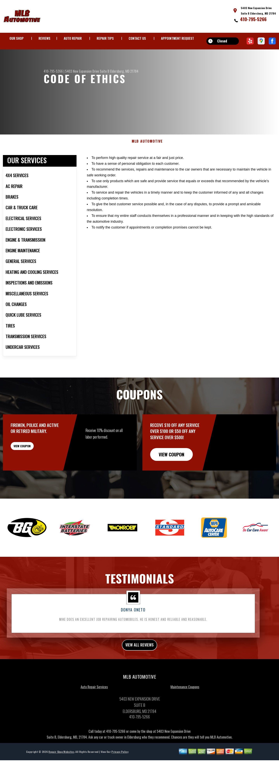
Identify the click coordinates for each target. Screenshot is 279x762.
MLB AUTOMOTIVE (147, 151)
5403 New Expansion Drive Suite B (87, 71)
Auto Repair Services (94, 698)
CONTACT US (137, 38)
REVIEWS (44, 38)
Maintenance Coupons (184, 698)
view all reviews (140, 655)
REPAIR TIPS (105, 38)
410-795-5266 (253, 19)
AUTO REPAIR (73, 38)
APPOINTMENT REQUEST (177, 38)
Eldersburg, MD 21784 (124, 71)
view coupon (32, 457)
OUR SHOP (16, 38)
